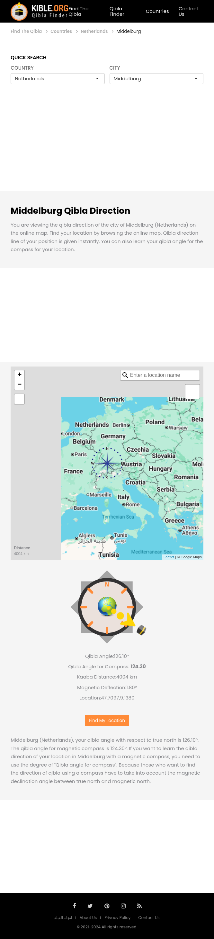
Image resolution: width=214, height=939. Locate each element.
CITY (115, 68)
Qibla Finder (117, 11)
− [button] (19, 385)
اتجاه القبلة (63, 917)
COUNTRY (22, 68)
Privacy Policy (117, 917)
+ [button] (19, 375)
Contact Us (188, 11)
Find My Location (107, 721)
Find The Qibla (78, 11)
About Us (88, 917)
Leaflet (169, 557)
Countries (157, 11)
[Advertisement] (107, 144)
